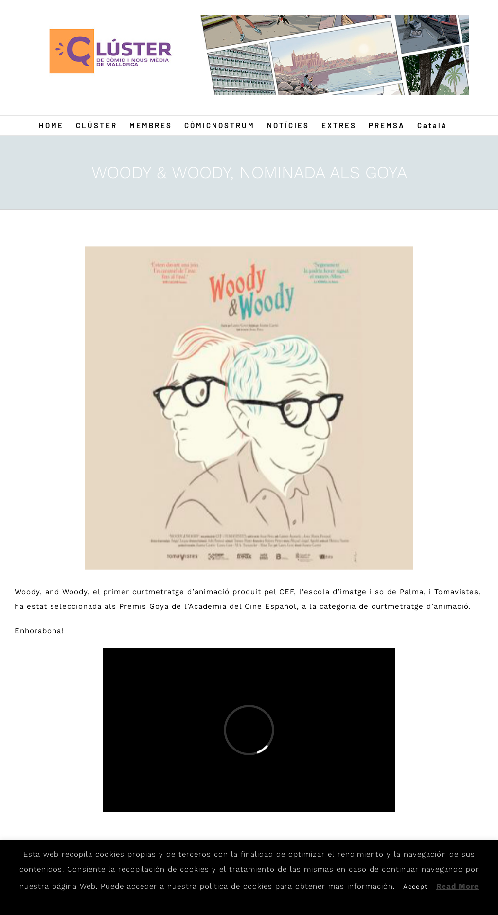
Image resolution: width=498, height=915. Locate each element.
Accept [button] (415, 886)
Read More (457, 886)
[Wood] (249, 408)
